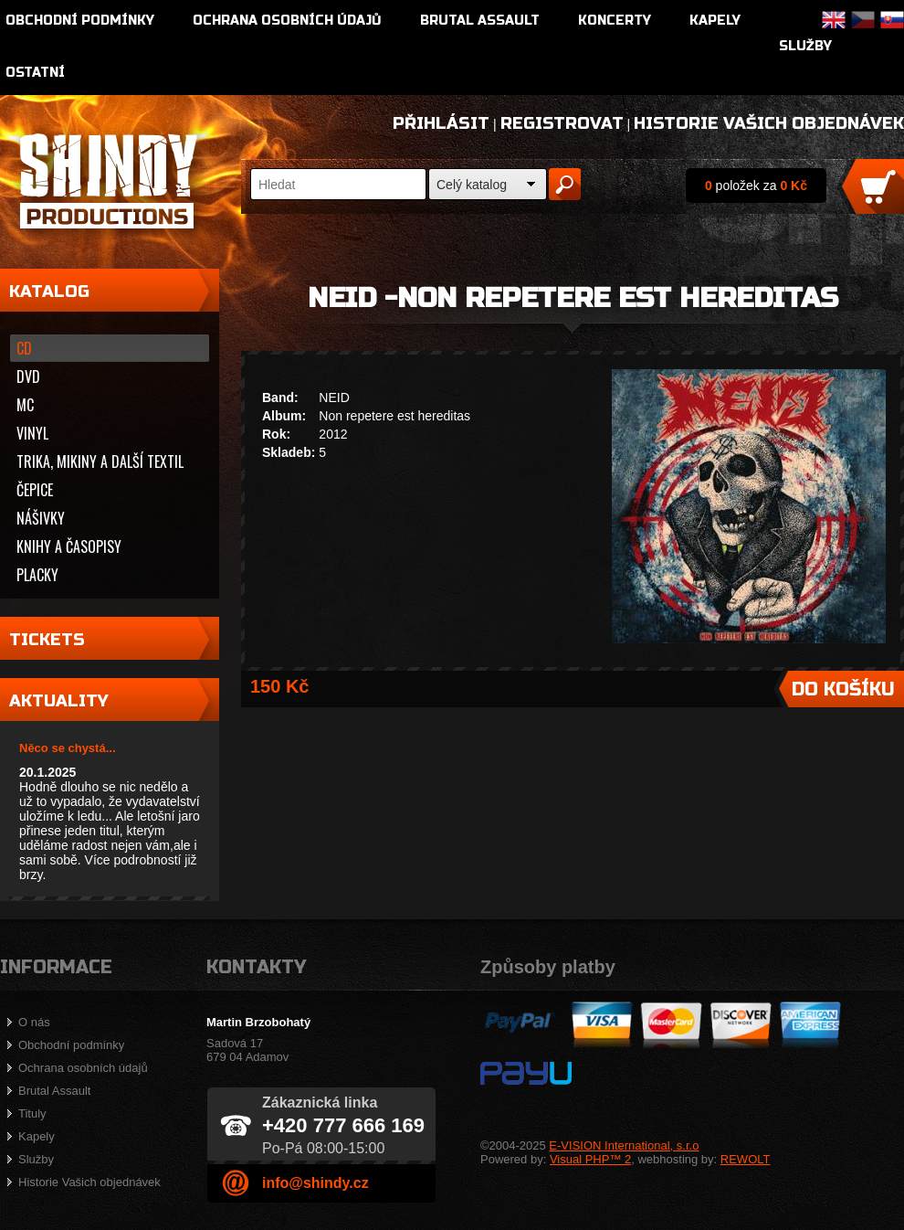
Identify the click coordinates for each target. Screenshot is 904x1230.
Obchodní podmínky (79, 20)
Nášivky (40, 518)
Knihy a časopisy (68, 546)
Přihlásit (441, 123)
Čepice (34, 490)
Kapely (715, 20)
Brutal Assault (480, 20)
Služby (805, 46)
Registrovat (562, 123)
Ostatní (35, 72)
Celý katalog (471, 184)
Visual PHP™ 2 (590, 1159)
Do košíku (843, 689)
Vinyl (32, 433)
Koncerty (614, 20)
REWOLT (745, 1159)
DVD (28, 376)
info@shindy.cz (315, 1183)
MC (25, 405)
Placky (37, 575)
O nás (34, 1022)
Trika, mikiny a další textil (100, 461)
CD (24, 348)
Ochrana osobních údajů (287, 20)
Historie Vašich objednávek (769, 123)
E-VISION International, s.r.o (624, 1145)
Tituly (32, 1113)
